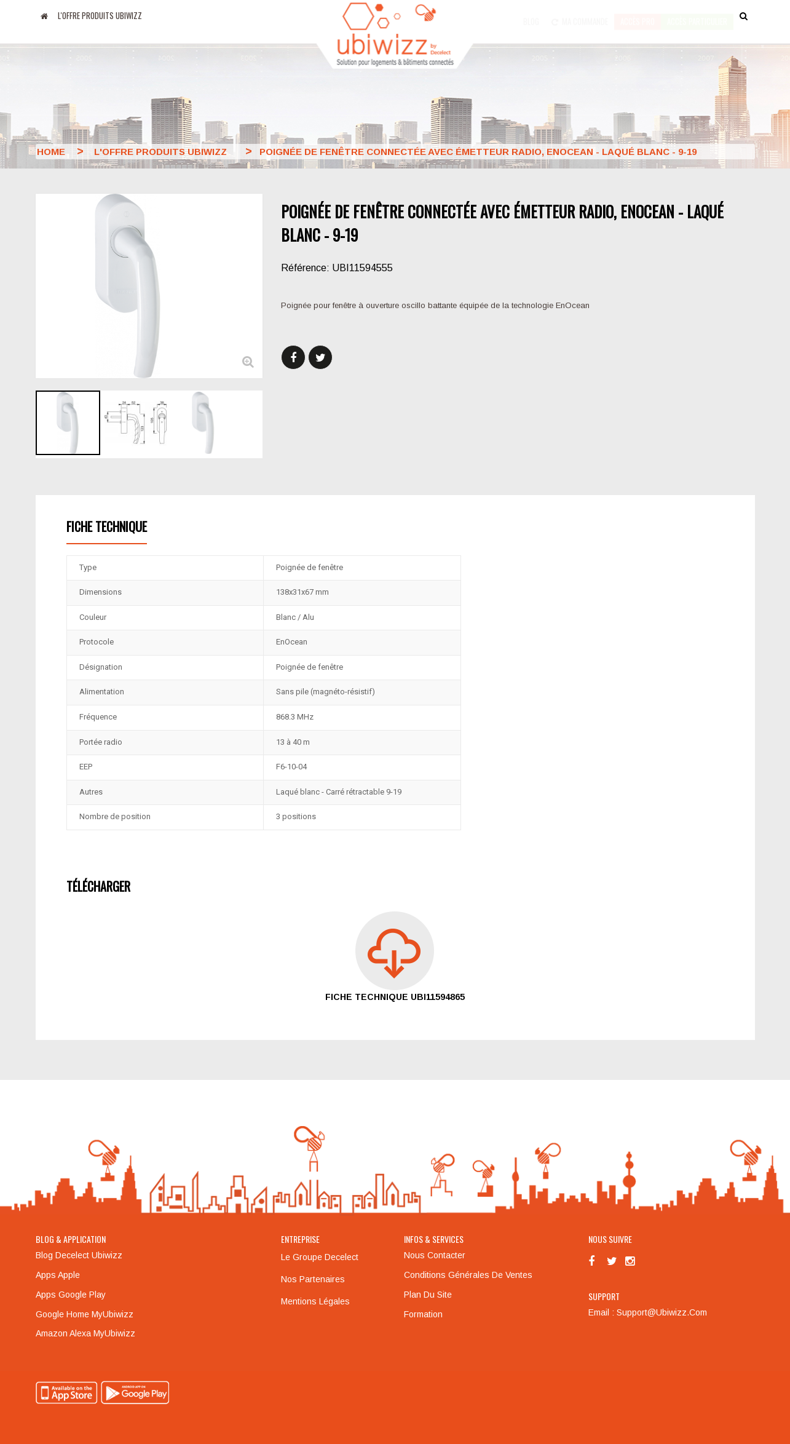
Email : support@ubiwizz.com (647, 1312)
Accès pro (637, 15)
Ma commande (579, 15)
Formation (423, 1314)
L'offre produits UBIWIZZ (100, 15)
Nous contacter (434, 1255)
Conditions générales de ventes (468, 1275)
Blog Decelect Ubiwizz (79, 1255)
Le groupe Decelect (319, 1257)
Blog (531, 15)
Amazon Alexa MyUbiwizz (85, 1333)
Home (51, 151)
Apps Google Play (71, 1294)
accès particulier (697, 15)
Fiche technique (106, 526)
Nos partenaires (313, 1279)
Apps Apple (58, 1275)
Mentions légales (315, 1301)
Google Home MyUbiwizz (84, 1314)
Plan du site (428, 1294)
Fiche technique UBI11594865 (395, 997)
